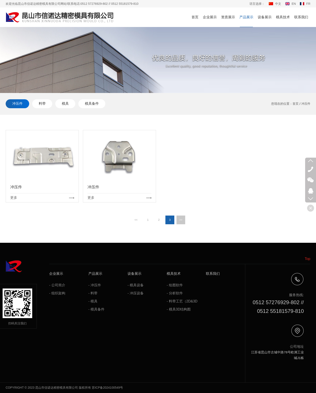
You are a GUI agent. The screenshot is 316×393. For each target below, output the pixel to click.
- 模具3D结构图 (179, 309)
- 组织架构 (57, 293)
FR (308, 3)
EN (294, 3)
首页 (195, 17)
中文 (278, 3)
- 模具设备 (136, 285)
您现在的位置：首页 (285, 103)
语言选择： (257, 3)
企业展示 (210, 17)
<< (136, 219)
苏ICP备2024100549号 (107, 387)
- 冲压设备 (136, 293)
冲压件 (17, 103)
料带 (42, 103)
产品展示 (246, 17)
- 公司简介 (57, 285)
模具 (65, 103)
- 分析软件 (175, 293)
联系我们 (301, 17)
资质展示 (228, 17)
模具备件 (92, 103)
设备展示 (265, 17)
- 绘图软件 (175, 285)
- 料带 (92, 293)
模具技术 (283, 17)
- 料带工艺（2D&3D (182, 301)
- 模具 (92, 301)
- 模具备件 (96, 309)
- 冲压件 (94, 285)
